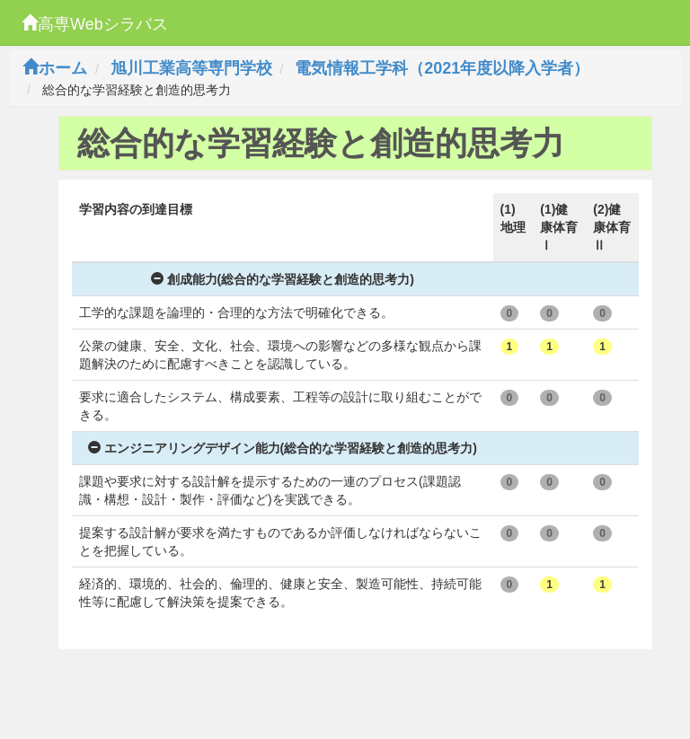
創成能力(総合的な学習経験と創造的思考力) (282, 279)
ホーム (54, 68)
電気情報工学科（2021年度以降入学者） (442, 68)
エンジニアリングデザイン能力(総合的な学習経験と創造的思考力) (282, 448)
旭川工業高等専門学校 (191, 68)
